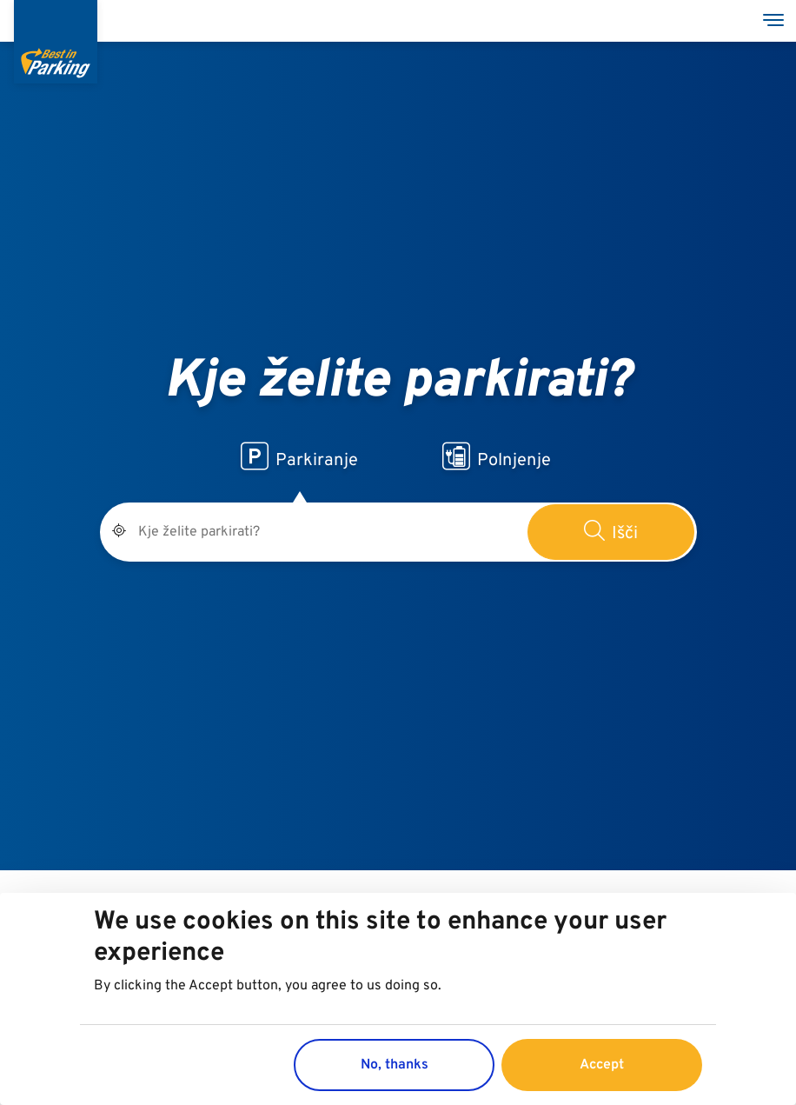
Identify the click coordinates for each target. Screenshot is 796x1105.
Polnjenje (496, 457)
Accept (602, 1065)
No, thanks (394, 1065)
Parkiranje (299, 457)
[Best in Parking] (55, 41)
